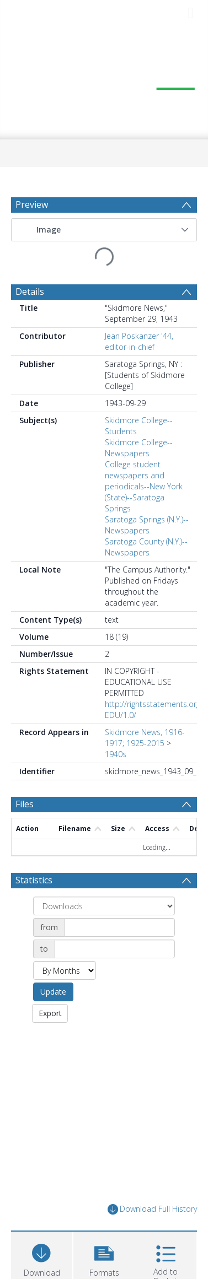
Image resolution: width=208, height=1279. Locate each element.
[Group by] (104, 906)
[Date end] (115, 949)
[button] (184, 230)
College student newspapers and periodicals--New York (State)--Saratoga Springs (144, 486)
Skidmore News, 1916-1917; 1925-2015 (145, 737)
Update (53, 991)
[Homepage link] (104, 83)
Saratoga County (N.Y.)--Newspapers (146, 547)
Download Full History (152, 1209)
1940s (115, 754)
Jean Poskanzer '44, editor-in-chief (139, 341)
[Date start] (120, 927)
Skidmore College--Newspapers (139, 447)
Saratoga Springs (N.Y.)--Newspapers (147, 525)
